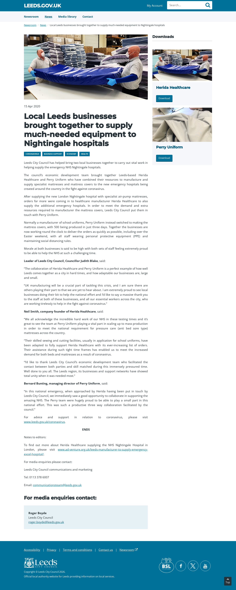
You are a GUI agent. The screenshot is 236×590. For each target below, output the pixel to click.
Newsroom (30, 25)
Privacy (51, 550)
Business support (53, 154)
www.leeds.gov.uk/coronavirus (44, 422)
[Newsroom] (31, 16)
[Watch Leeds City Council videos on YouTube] (205, 566)
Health (84, 154)
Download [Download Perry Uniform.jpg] (164, 158)
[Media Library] (67, 16)
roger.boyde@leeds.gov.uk (46, 522)
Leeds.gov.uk (42, 6)
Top (228, 582)
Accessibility (32, 550)
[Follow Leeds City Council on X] (193, 565)
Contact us (106, 550)
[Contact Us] (87, 16)
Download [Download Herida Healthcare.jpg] (164, 98)
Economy (71, 154)
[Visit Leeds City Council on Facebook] (180, 566)
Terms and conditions (77, 550)
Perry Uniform (169, 147)
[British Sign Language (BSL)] (166, 565)
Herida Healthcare (173, 87)
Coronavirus (32, 154)
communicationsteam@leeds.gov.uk (57, 485)
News (43, 25)
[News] (48, 16)
